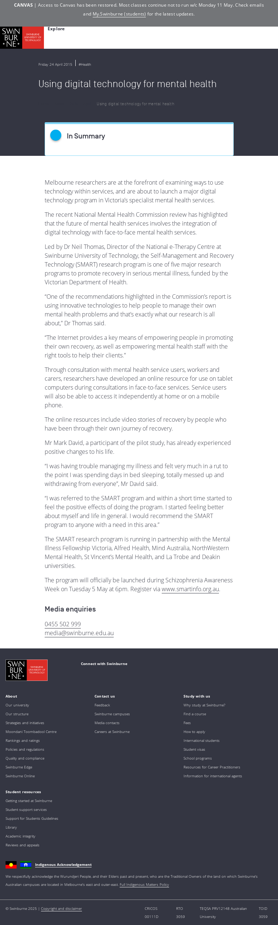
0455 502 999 (63, 624)
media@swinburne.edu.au (79, 633)
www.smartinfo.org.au (190, 589)
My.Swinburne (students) (119, 14)
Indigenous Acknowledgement (63, 864)
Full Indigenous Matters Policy (144, 884)
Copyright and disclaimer (61, 908)
